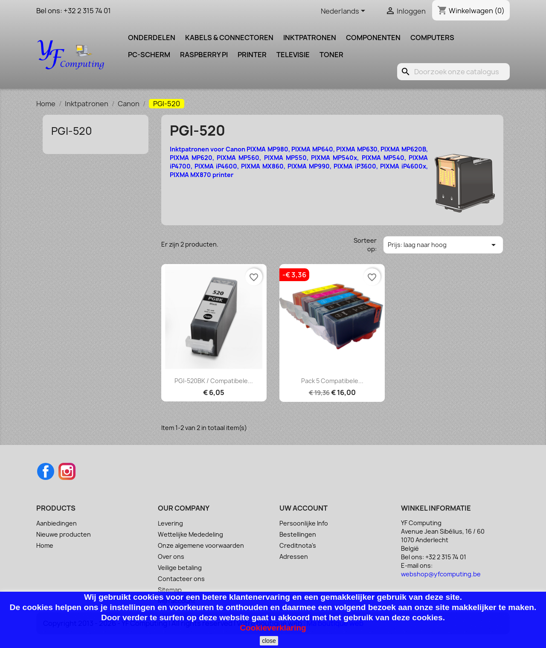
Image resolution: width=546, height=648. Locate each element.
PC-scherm (149, 54)
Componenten (373, 37)
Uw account (303, 508)
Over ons (171, 556)
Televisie (293, 54)
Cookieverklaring (273, 627)
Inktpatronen (309, 37)
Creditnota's (297, 545)
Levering (170, 523)
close (269, 640)
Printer (252, 54)
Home (44, 545)
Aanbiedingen (56, 523)
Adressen (293, 556)
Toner (331, 54)
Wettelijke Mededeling (190, 534)
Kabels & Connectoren (229, 37)
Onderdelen (151, 37)
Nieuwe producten (63, 534)
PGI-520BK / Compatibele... (213, 381)
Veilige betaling (180, 568)
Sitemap (170, 590)
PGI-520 (71, 131)
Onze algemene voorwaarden (201, 545)
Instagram (67, 471)
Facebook (45, 471)
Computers (432, 37)
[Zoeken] (453, 71)
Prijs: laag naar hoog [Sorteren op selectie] (443, 245)
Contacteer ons (181, 579)
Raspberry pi (204, 54)
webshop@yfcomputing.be (441, 574)
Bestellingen (297, 534)
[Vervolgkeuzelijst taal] (344, 11)
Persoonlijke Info (303, 523)
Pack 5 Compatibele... (332, 381)
